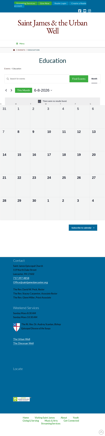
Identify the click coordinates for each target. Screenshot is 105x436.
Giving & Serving (31, 420)
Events (7, 68)
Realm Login (60, 3)
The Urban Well (21, 339)
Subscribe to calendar (81, 228)
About (64, 417)
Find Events (78, 78)
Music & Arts (51, 420)
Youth (76, 417)
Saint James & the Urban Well (53, 27)
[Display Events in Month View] (94, 78)
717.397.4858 (21, 278)
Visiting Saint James (45, 417)
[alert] (52, 101)
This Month (23, 90)
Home (26, 417)
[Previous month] (6, 90)
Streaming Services (25, 3)
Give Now (44, 3)
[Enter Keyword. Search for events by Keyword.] (37, 78)
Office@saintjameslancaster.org (30, 282)
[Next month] (11, 90)
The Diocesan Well (23, 343)
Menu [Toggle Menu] (20, 43)
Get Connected (71, 420)
